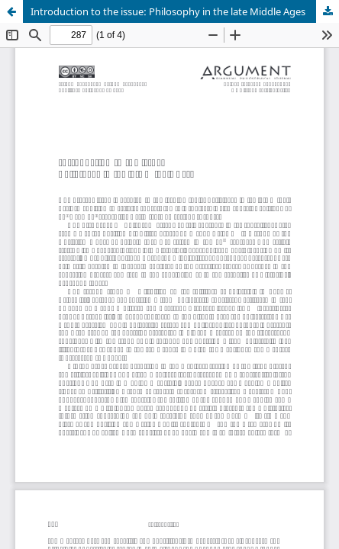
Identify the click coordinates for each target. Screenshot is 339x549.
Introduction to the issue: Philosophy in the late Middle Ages (168, 11)
